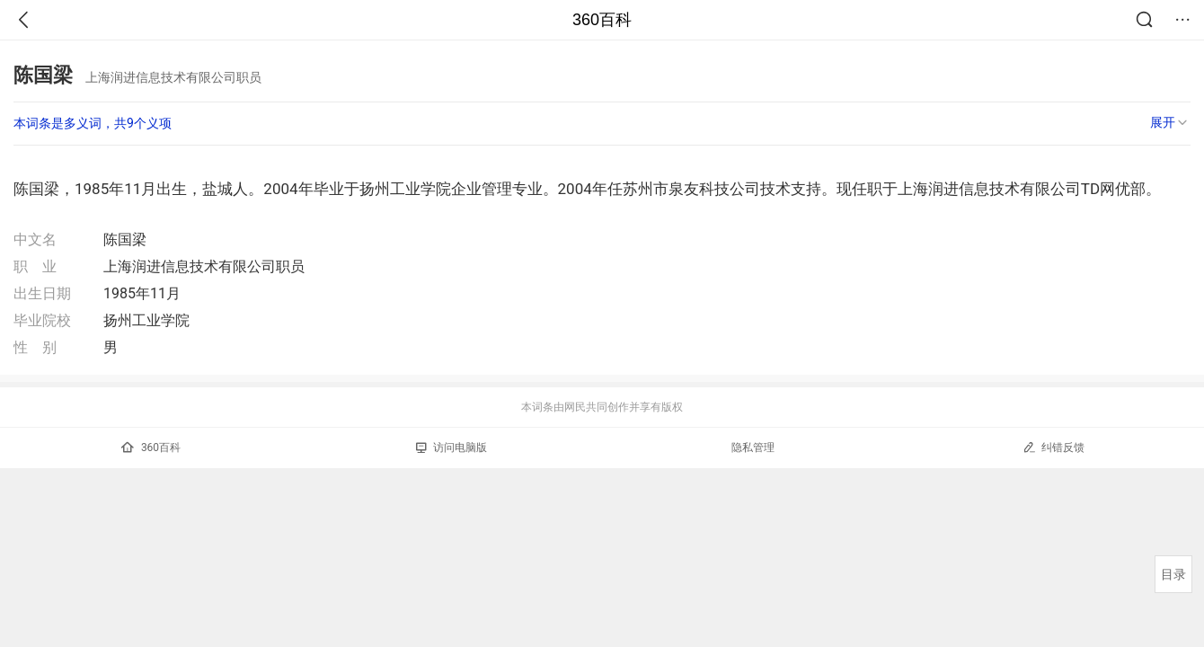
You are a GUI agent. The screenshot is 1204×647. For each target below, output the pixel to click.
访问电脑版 (451, 447)
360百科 (602, 20)
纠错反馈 (1053, 447)
